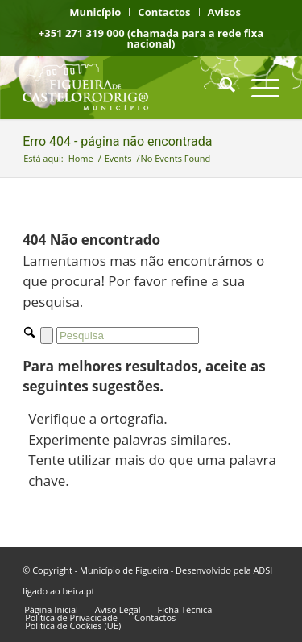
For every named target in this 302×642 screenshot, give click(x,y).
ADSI (262, 570)
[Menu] (257, 87)
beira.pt (79, 591)
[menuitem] (95, 12)
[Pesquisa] (219, 87)
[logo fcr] (125, 87)
